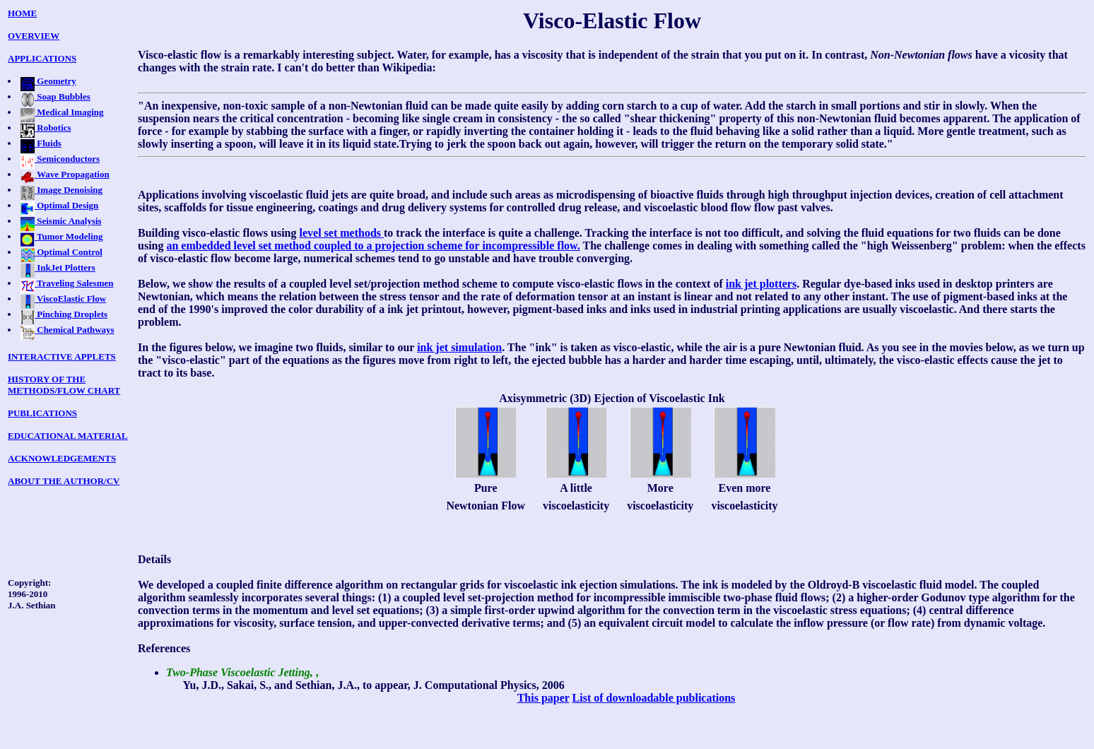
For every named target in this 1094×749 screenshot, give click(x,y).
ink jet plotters (761, 284)
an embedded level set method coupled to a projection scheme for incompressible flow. (373, 246)
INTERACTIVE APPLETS (62, 356)
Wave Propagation (65, 174)
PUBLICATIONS (42, 413)
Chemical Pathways (67, 329)
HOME (22, 13)
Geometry (48, 81)
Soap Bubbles (55, 96)
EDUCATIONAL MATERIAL (68, 435)
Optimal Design (59, 205)
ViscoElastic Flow (63, 298)
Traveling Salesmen (66, 283)
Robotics (45, 127)
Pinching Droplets (63, 314)
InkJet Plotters (57, 267)
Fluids (40, 143)
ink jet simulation (459, 347)
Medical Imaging (62, 112)
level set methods (341, 233)
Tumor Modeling (61, 236)
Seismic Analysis (61, 221)
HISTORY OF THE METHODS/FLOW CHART (64, 385)
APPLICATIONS (42, 58)
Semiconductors (60, 158)
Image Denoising (61, 189)
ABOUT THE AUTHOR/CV (63, 481)
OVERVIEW (33, 35)
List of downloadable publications (654, 698)
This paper (543, 698)
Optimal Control (61, 252)
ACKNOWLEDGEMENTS (62, 458)
